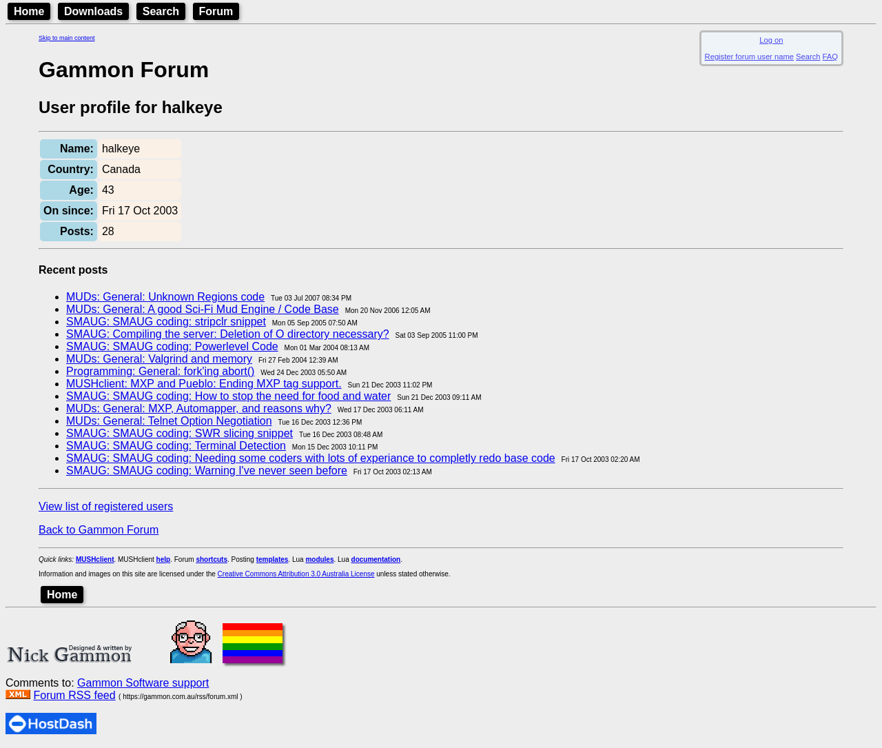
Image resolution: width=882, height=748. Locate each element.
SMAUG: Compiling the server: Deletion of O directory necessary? (227, 334)
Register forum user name (749, 56)
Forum (216, 11)
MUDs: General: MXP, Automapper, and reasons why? (198, 408)
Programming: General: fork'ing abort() (160, 371)
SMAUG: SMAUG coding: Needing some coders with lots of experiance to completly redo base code (310, 458)
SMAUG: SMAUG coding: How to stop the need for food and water (228, 396)
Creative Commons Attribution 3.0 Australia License (296, 574)
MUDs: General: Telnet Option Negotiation (169, 421)
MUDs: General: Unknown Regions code (165, 297)
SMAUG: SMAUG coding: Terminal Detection (176, 446)
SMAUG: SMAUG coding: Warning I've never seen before (206, 470)
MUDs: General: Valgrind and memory (159, 359)
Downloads (93, 11)
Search (161, 11)
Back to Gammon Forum (98, 530)
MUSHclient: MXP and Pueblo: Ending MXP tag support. (204, 384)
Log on (771, 40)
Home (29, 11)
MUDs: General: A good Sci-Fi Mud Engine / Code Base (202, 309)
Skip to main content (67, 37)
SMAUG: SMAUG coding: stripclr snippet (166, 321)
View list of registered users (106, 506)
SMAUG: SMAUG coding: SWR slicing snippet (179, 433)
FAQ (830, 56)
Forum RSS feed (74, 695)
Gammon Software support (143, 683)
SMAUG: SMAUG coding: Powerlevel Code (172, 346)
